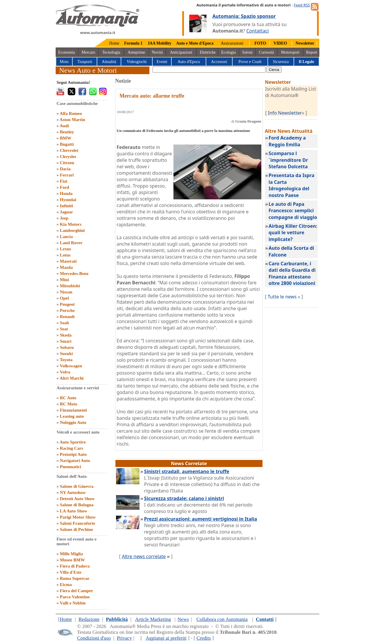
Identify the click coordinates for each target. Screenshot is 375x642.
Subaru (67, 347)
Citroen (67, 162)
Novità (157, 52)
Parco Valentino (75, 597)
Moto (64, 62)
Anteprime (136, 52)
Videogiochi (136, 62)
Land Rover (71, 242)
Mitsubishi (70, 285)
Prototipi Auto (73, 454)
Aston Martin (72, 119)
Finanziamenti (73, 410)
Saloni (247, 52)
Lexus (65, 249)
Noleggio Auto (73, 422)
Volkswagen (71, 366)
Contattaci (257, 31)
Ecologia (228, 52)
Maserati (68, 261)
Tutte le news (281, 296)
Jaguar (66, 212)
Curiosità (266, 52)
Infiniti (66, 205)
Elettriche (208, 52)
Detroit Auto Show (77, 498)
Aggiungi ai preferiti (166, 638)
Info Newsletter (285, 113)
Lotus (65, 255)
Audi (64, 125)
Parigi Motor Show (78, 517)
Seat (64, 329)
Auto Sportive (72, 442)
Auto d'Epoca (189, 62)
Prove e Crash (250, 62)
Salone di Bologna (76, 504)
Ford (64, 187)
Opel (64, 298)
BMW (65, 138)
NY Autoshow (73, 492)
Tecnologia (111, 52)
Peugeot (67, 304)
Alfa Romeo (70, 113)
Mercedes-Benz (74, 273)
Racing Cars (71, 448)
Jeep (64, 218)
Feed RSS (302, 5)
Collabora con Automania (222, 619)
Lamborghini (72, 230)
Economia (66, 52)
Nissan (66, 292)
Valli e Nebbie (73, 603)
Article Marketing (153, 619)
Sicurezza (281, 62)
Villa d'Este (70, 572)
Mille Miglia (71, 553)
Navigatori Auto (75, 460)
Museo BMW (72, 560)
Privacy (124, 638)
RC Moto (68, 404)
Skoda (65, 335)
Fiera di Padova (75, 566)
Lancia (66, 236)
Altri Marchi (71, 378)
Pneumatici (70, 466)
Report (311, 52)
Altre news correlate (144, 556)
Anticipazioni (181, 52)
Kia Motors (70, 224)
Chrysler (68, 156)
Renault (67, 316)
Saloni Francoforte (77, 523)
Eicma (66, 584)
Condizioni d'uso (94, 638)
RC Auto (68, 397)
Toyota (66, 359)
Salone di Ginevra (76, 486)
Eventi (161, 62)
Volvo (65, 372)
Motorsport (290, 52)
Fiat (63, 181)
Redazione (89, 619)
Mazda (66, 267)
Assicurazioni (232, 43)
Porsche (67, 310)
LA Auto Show (73, 511)
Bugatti (67, 144)
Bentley (67, 132)
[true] (209, 70)
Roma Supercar (74, 578)
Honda (66, 193)
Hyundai (68, 199)
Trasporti (84, 62)
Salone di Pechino (76, 529)
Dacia (65, 169)
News (183, 619)
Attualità (109, 62)
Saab (64, 322)
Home (114, 43)
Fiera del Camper (76, 590)
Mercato (88, 52)
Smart (65, 341)
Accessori (219, 62)
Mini (64, 279)
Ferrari (67, 175)
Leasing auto (72, 416)
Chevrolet (69, 150)
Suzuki (66, 353)
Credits (204, 638)
